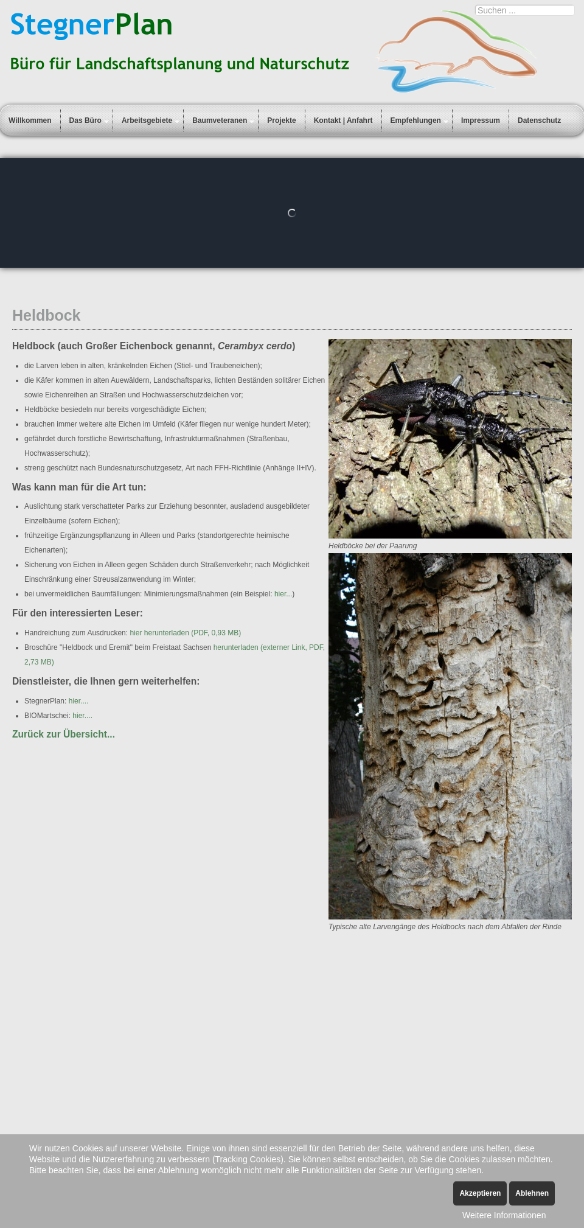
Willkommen (30, 120)
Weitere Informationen (504, 1215)
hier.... (79, 701)
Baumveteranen (219, 120)
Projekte (281, 120)
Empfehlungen (416, 120)
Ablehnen (532, 1193)
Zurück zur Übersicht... (63, 734)
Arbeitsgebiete (147, 120)
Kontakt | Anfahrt (343, 120)
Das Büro (85, 120)
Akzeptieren (480, 1193)
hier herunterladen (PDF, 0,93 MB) (185, 633)
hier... (283, 594)
